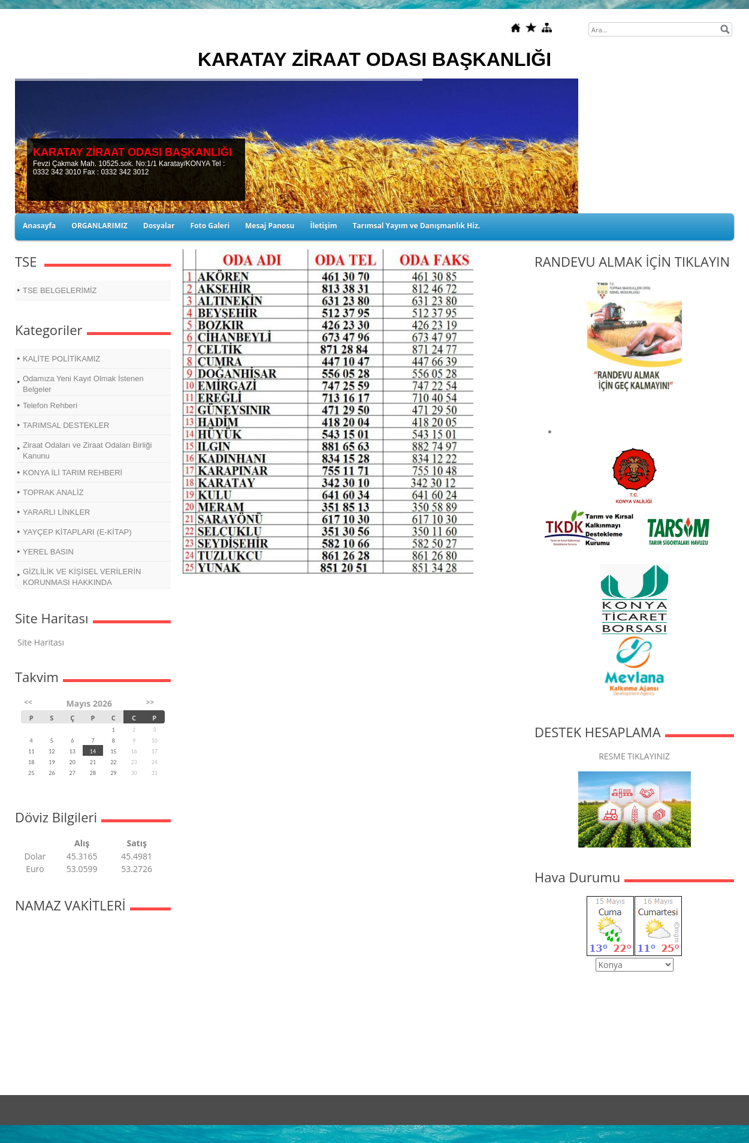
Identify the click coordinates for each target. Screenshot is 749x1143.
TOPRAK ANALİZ (53, 492)
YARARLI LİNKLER (56, 512)
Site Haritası (40, 642)
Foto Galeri (209, 226)
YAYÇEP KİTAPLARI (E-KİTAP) (77, 531)
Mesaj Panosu (269, 226)
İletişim (323, 226)
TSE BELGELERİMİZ (60, 290)
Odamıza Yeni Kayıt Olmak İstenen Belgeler (83, 384)
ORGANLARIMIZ (99, 226)
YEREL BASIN (48, 551)
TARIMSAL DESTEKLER (66, 425)
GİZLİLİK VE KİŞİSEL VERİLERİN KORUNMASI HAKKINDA (82, 577)
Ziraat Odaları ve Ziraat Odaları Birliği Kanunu (87, 450)
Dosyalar (159, 226)
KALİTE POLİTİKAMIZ (61, 358)
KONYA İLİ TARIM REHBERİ (72, 472)
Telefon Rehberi (50, 405)
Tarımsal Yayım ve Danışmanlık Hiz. (416, 226)
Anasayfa (39, 226)
